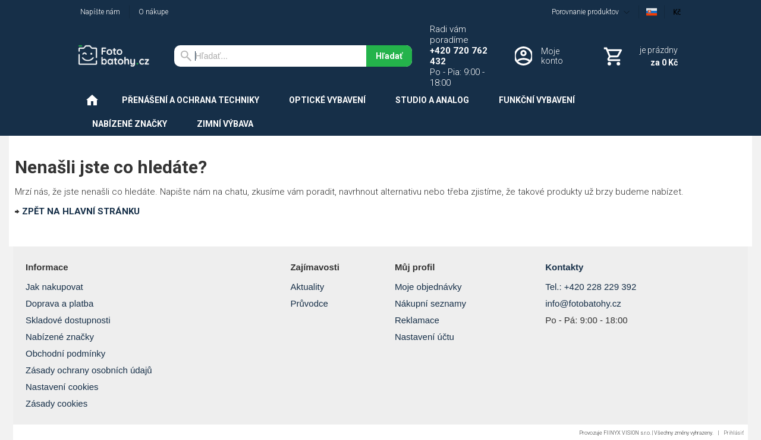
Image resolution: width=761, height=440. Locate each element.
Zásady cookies (56, 403)
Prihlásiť (734, 433)
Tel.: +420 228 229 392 (590, 287)
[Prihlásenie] (543, 56)
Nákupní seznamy (430, 303)
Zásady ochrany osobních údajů (89, 370)
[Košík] (639, 56)
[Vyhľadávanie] (270, 56)
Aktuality (307, 287)
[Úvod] (116, 56)
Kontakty (564, 267)
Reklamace (417, 320)
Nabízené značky (60, 337)
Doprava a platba (59, 303)
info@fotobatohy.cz (583, 303)
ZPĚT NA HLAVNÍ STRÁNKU (81, 211)
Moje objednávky (428, 287)
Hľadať (389, 56)
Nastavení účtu (424, 337)
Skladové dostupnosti (68, 320)
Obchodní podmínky (65, 353)
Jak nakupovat (54, 287)
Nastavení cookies (62, 387)
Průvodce (309, 303)
